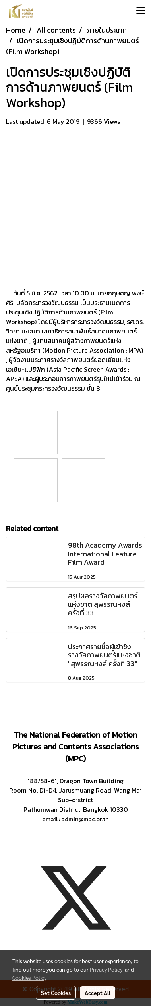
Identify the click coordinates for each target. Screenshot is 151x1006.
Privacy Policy (106, 969)
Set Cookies (56, 992)
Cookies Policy (29, 977)
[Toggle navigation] (140, 11)
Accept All (97, 992)
